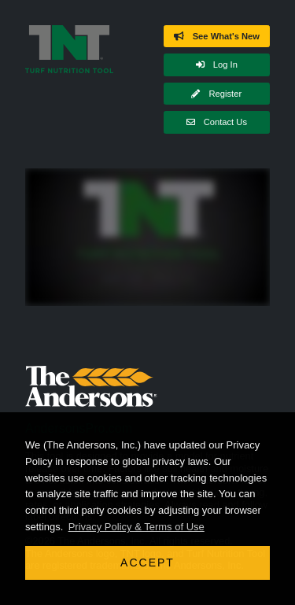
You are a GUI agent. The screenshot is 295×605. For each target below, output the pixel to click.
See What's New (217, 36)
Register (216, 93)
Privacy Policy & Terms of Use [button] (136, 527)
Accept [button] (147, 562)
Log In (217, 64)
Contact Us (216, 122)
